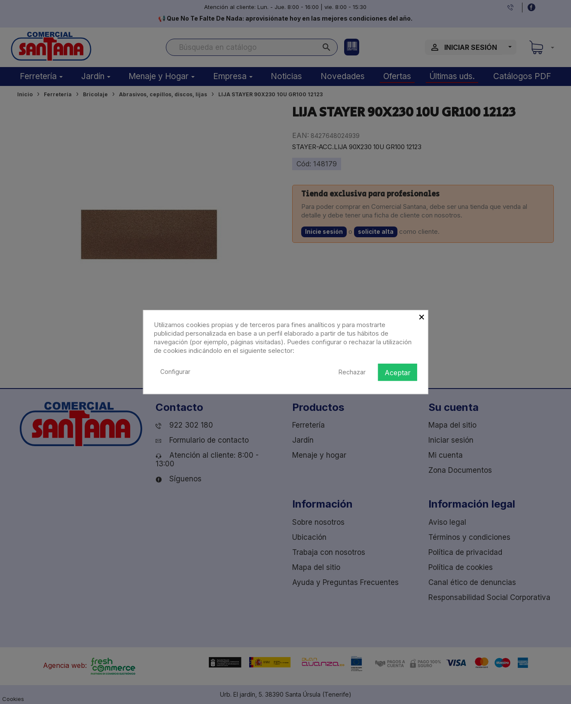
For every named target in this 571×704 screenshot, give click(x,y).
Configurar (175, 371)
